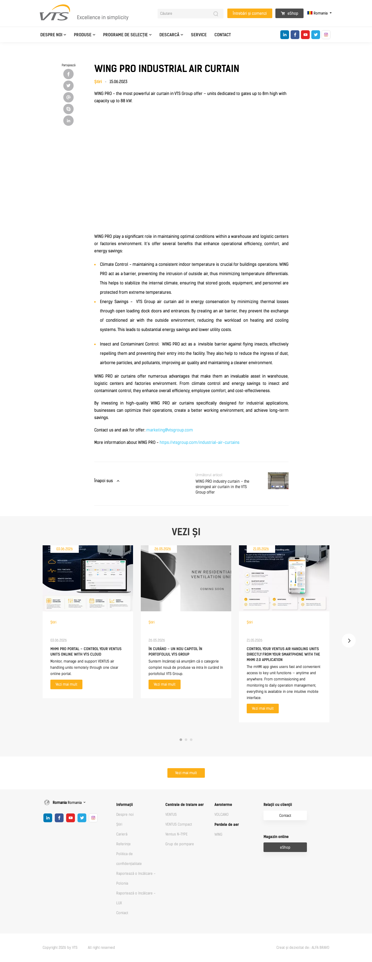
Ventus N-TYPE (176, 834)
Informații (124, 805)
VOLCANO (221, 814)
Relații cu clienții (278, 805)
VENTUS (171, 814)
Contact (222, 34)
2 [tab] (186, 739)
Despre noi (51, 34)
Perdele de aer (226, 825)
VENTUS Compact (178, 824)
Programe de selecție (125, 34)
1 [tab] (181, 739)
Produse (82, 34)
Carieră (121, 834)
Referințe (123, 844)
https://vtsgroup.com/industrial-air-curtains (199, 442)
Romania (318, 13)
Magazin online (276, 837)
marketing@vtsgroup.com (169, 430)
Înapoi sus (103, 480)
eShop (289, 13)
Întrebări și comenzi (250, 13)
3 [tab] (191, 739)
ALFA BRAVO (320, 947)
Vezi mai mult (66, 684)
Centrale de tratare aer (184, 805)
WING (218, 834)
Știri (119, 824)
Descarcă (169, 34)
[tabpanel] (88, 621)
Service (199, 34)
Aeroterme (223, 805)
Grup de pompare (179, 844)
